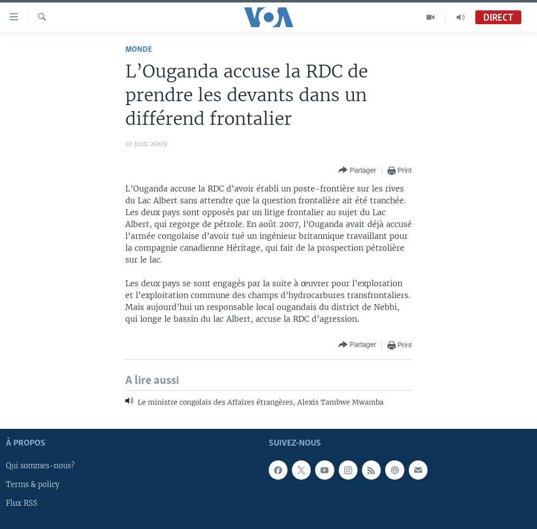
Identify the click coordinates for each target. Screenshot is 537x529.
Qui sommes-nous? (40, 466)
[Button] (357, 170)
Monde (138, 49)
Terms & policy (32, 485)
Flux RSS (21, 503)
